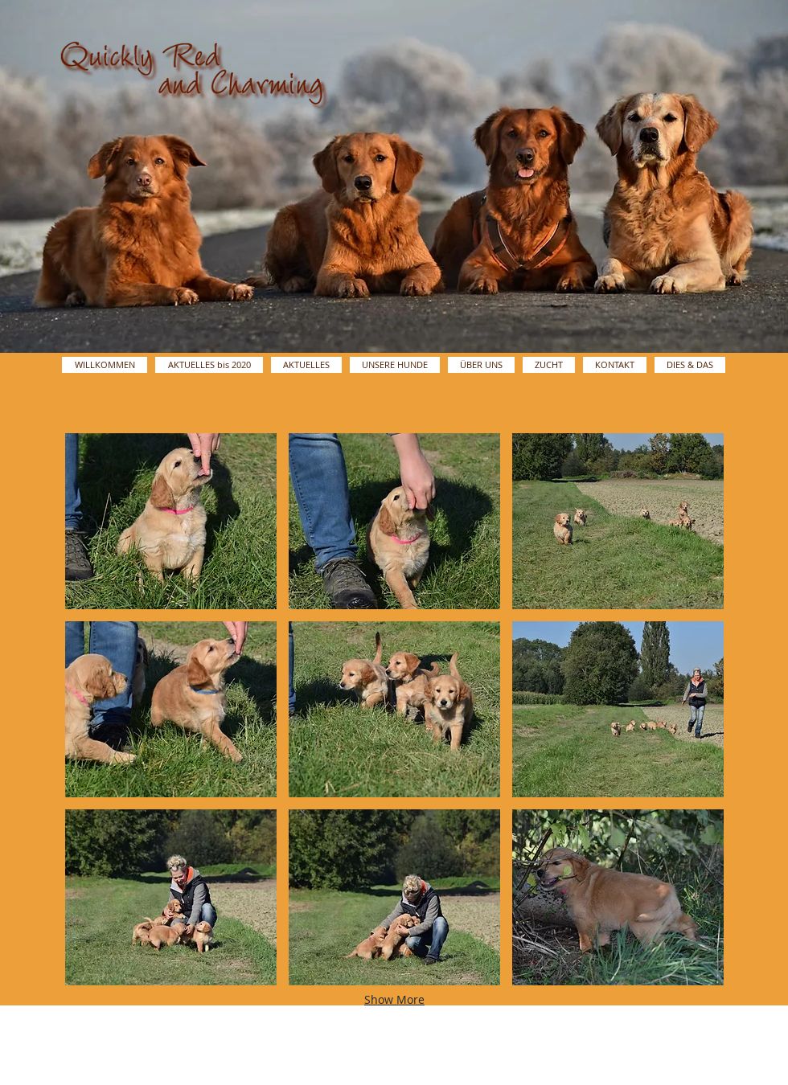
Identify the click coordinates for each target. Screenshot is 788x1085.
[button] (171, 521)
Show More (394, 999)
